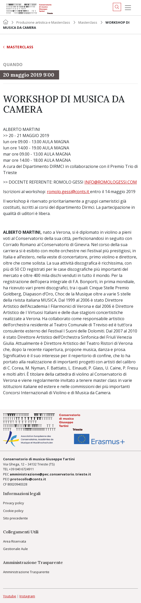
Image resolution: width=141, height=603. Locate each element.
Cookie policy (13, 510)
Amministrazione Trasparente (26, 572)
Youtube (9, 596)
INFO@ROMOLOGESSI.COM (110, 182)
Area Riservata (14, 541)
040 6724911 (24, 469)
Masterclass (87, 22)
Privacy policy (13, 503)
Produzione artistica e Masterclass (43, 22)
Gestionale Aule (15, 548)
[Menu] (128, 8)
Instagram (27, 596)
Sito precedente (15, 518)
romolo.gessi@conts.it (68, 191)
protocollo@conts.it (28, 479)
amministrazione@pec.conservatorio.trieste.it (50, 474)
